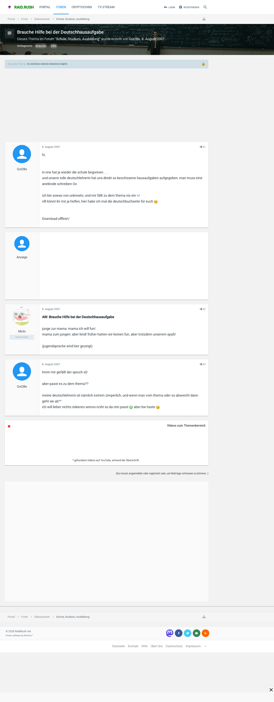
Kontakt (133, 646)
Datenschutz (174, 646)
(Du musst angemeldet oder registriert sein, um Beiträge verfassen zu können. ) (162, 473)
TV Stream (106, 7)
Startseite (118, 646)
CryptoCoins (82, 7)
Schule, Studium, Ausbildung (77, 39)
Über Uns (157, 646)
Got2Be (134, 39)
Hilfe (144, 646)
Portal (45, 7)
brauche (41, 45)
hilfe (53, 45)
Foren (61, 7)
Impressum (193, 646)
